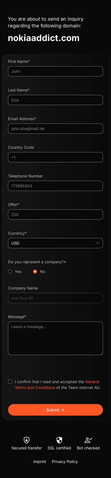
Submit (55, 409)
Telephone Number (25, 175)
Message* (17, 316)
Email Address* (22, 118)
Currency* (17, 233)
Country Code (21, 147)
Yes (18, 271)
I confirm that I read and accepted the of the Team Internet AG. (58, 384)
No (42, 271)
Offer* (13, 204)
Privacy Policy (65, 461)
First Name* (19, 61)
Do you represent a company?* (55, 266)
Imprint (39, 461)
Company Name (23, 288)
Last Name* (18, 90)
